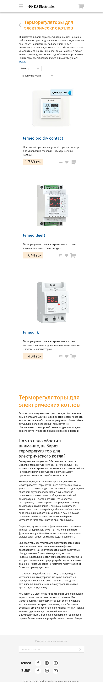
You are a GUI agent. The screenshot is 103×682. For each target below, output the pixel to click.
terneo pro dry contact (43, 138)
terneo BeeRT (35, 235)
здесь (22, 61)
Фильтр (25, 68)
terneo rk (31, 332)
